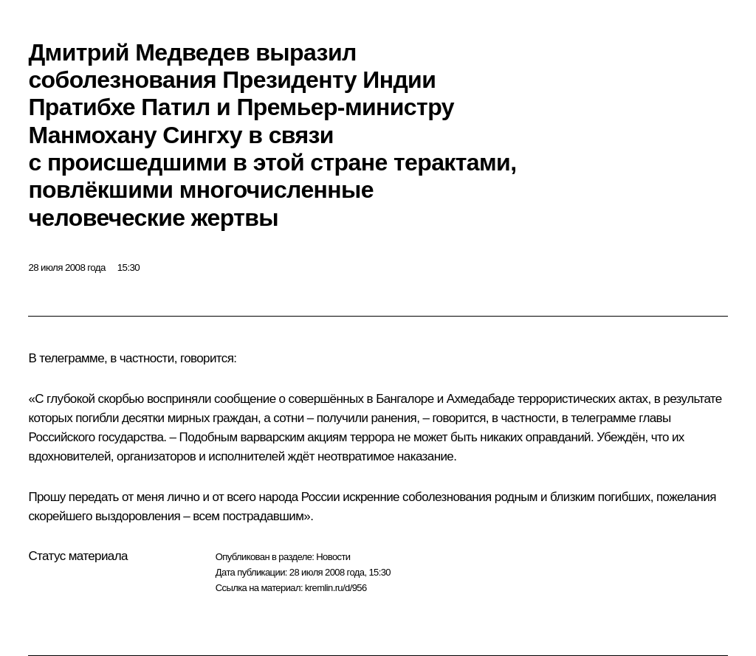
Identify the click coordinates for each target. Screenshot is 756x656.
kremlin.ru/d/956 (336, 587)
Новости (333, 556)
